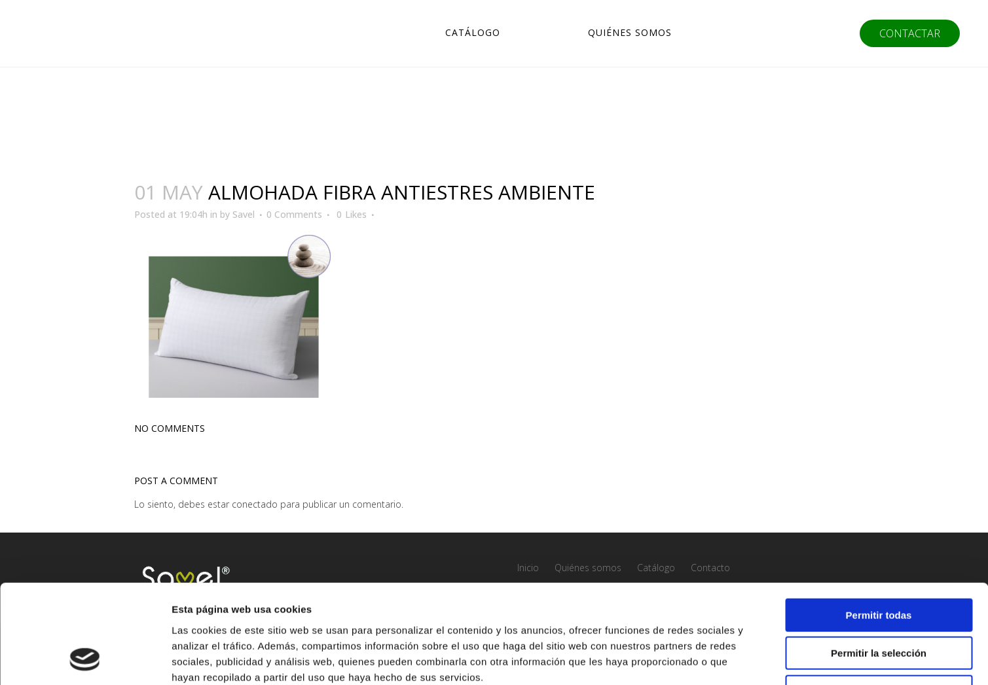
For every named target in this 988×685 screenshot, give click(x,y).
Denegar (878, 601)
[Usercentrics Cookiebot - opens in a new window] (84, 659)
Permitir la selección (878, 563)
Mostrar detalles (708, 659)
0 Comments (294, 214)
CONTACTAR (908, 33)
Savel (243, 214)
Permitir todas (879, 525)
